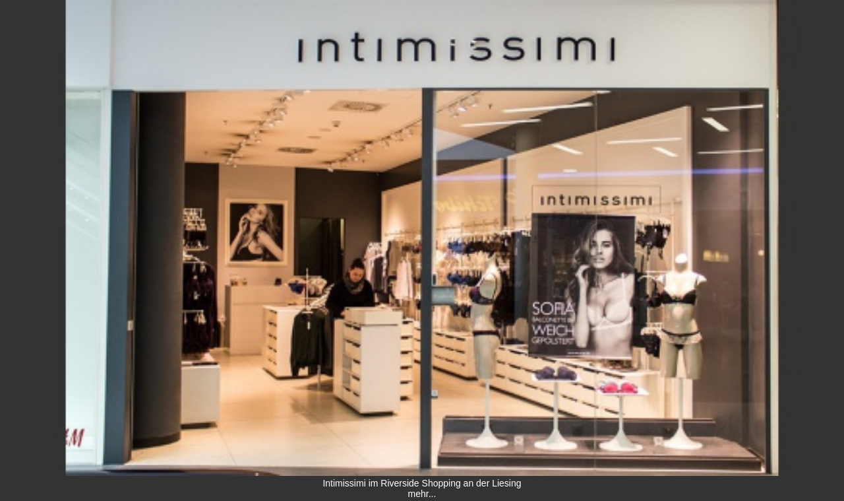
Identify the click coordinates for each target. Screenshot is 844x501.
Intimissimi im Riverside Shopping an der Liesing (421, 483)
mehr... (422, 493)
